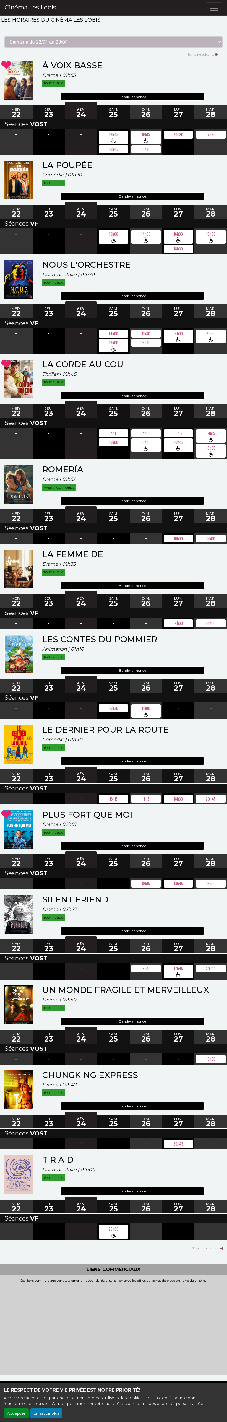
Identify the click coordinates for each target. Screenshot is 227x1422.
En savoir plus (46, 1413)
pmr (113, 140)
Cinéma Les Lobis (30, 7)
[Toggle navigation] (214, 8)
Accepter (16, 1413)
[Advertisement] (113, 1327)
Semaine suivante (203, 54)
